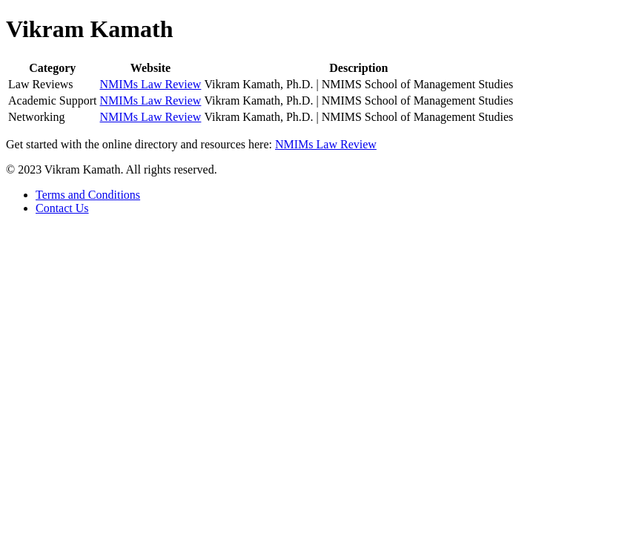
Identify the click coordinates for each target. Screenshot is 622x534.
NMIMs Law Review (151, 84)
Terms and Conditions (88, 194)
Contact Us (62, 208)
